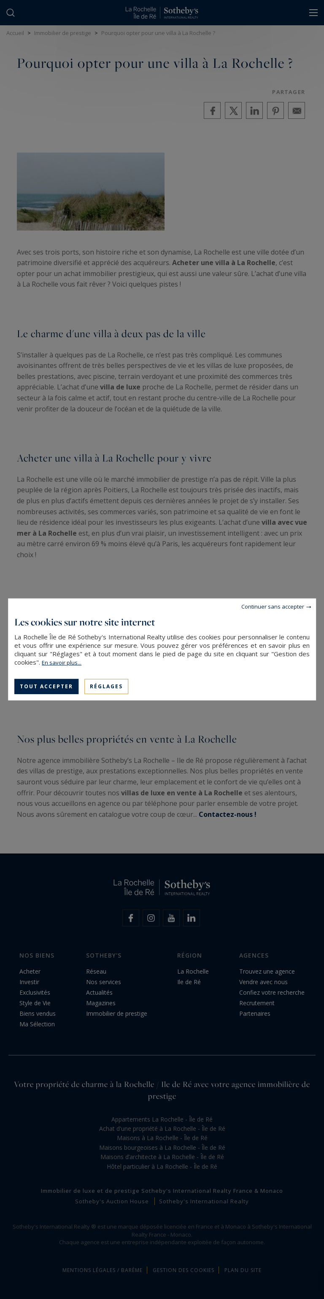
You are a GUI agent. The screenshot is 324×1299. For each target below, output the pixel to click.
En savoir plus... (61, 662)
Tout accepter (46, 686)
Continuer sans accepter (272, 606)
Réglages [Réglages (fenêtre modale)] (106, 686)
